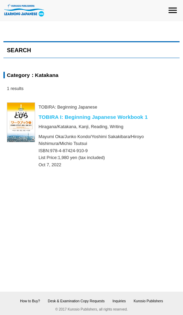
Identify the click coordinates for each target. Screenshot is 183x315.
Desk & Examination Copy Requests (76, 301)
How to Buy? (30, 301)
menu (172, 10)
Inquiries (119, 301)
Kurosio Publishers (148, 301)
